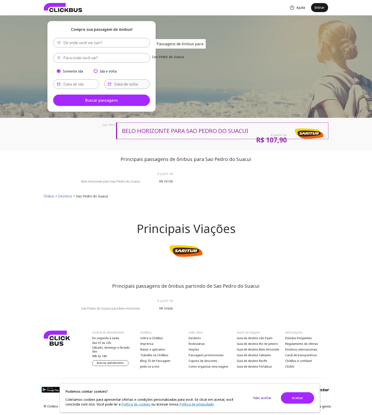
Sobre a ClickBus (151, 338)
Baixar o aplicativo (152, 349)
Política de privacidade (196, 404)
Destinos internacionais (301, 349)
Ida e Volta (108, 71)
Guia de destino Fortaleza (254, 367)
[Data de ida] (76, 84)
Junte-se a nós (149, 367)
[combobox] (101, 42)
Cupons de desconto (203, 361)
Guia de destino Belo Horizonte (258, 349)
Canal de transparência (301, 355)
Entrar (320, 7)
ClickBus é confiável (298, 361)
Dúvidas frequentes (298, 338)
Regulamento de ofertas (301, 344)
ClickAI (289, 367)
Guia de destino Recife (252, 361)
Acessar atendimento (110, 363)
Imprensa (146, 344)
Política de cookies (135, 404)
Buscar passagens (101, 100)
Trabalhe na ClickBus (154, 355)
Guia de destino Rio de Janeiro (257, 344)
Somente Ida (73, 71)
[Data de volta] (127, 84)
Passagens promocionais (206, 355)
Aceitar (297, 398)
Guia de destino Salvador (254, 355)
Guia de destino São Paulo (255, 338)
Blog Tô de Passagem (155, 361)
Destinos (195, 338)
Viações (194, 349)
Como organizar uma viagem (208, 367)
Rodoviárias (197, 344)
